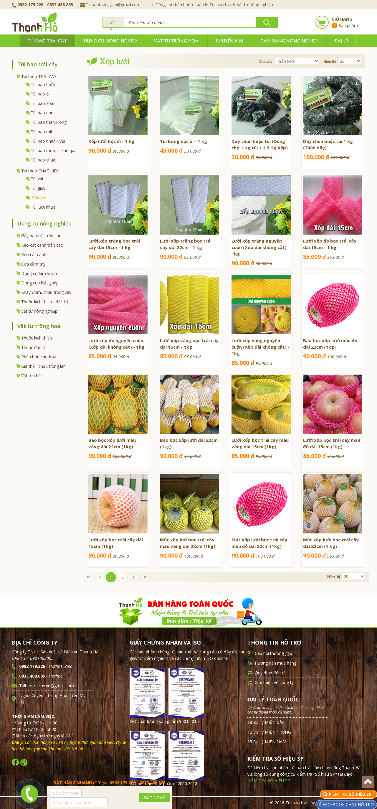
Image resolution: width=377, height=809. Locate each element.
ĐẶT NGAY (154, 797)
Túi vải (37, 179)
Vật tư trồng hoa (176, 40)
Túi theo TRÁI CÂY (38, 76)
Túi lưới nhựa (43, 207)
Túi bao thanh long (49, 122)
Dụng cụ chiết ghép (40, 283)
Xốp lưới (39, 197)
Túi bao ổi (40, 94)
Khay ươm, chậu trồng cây (46, 292)
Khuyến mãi (229, 40)
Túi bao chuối (43, 160)
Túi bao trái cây (47, 40)
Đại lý (341, 40)
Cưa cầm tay (33, 264)
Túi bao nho (42, 113)
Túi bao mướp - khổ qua (54, 150)
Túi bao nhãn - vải (48, 141)
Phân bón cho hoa (38, 357)
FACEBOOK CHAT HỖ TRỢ (347, 804)
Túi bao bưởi (43, 84)
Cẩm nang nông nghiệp (289, 40)
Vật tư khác (32, 375)
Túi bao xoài (42, 103)
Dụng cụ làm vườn (39, 273)
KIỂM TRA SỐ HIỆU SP (268, 780)
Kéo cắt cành (33, 254)
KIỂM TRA (351, 794)
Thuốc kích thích (36, 338)
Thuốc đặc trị (34, 347)
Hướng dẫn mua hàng (275, 663)
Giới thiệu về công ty (274, 682)
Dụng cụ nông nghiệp (110, 40)
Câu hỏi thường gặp (273, 653)
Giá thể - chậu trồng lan (43, 366)
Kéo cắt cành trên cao (42, 245)
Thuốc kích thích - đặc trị (44, 301)
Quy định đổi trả (270, 672)
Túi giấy (38, 188)
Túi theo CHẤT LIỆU (40, 171)
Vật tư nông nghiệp (39, 311)
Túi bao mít (41, 131)
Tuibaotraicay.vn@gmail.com (110, 4)
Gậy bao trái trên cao (41, 235)
